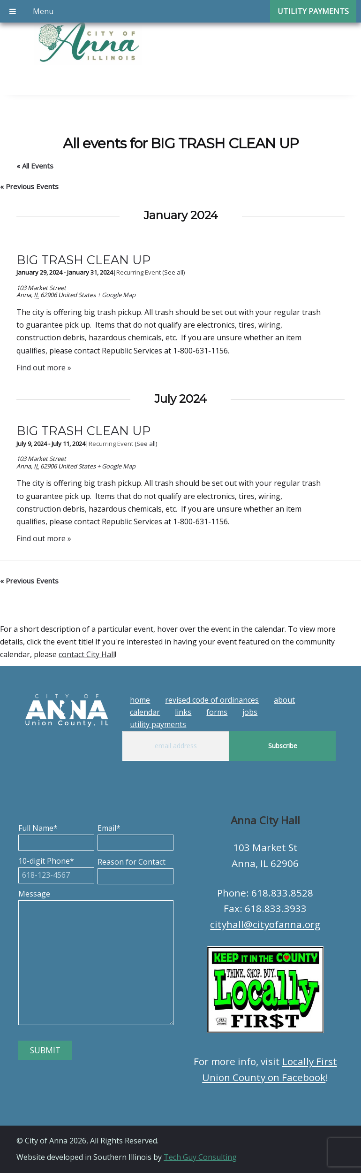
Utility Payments (158, 724)
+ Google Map (116, 295)
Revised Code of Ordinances (212, 700)
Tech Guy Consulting (200, 1157)
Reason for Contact (135, 869)
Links (183, 712)
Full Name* (56, 835)
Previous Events (29, 186)
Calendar (145, 712)
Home (140, 700)
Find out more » (43, 367)
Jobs (249, 712)
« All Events (34, 165)
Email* (135, 835)
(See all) (173, 272)
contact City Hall (87, 654)
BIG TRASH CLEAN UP (83, 260)
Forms (216, 712)
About (284, 700)
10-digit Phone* (56, 868)
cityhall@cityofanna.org (265, 924)
